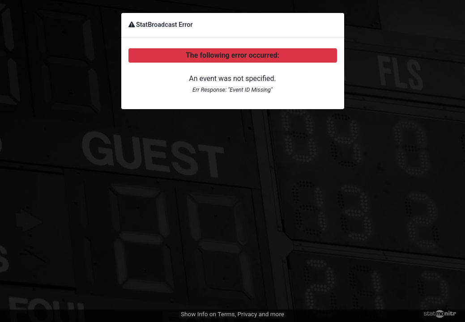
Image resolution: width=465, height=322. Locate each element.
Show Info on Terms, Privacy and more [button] (232, 314)
